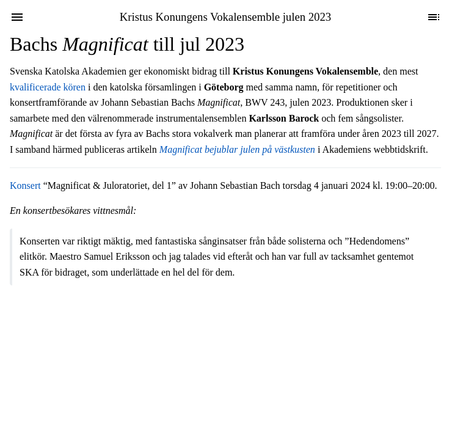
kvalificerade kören (48, 87)
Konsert (25, 185)
